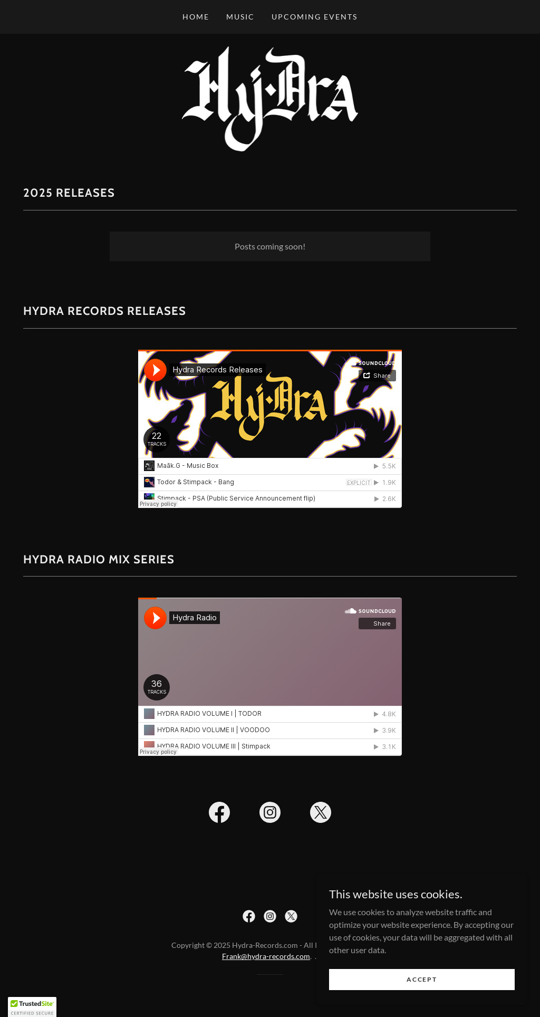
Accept (422, 979)
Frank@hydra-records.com (266, 956)
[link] (270, 98)
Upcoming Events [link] (315, 16)
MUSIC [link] (240, 16)
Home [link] (195, 16)
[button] (32, 1007)
